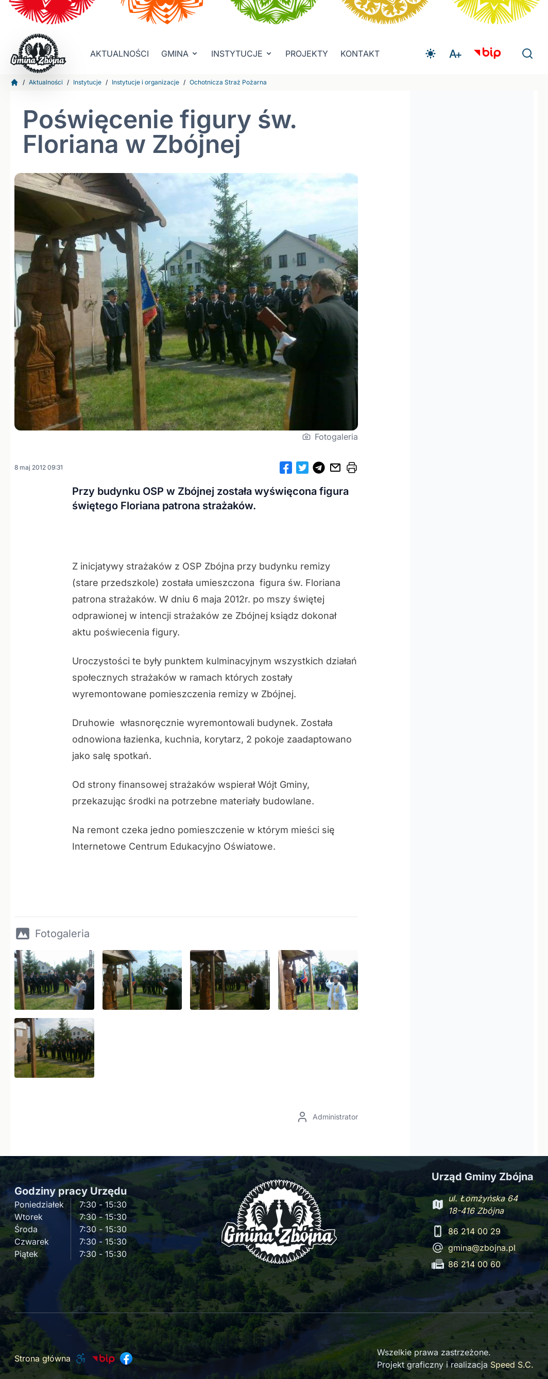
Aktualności (119, 53)
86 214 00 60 (474, 1264)
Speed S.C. (512, 1364)
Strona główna (42, 1358)
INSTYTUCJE (242, 53)
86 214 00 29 (474, 1231)
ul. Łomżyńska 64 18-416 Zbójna (483, 1204)
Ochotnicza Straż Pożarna (228, 82)
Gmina (180, 53)
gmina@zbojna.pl (482, 1248)
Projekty (306, 53)
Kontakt (360, 53)
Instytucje (87, 82)
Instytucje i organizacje (145, 82)
